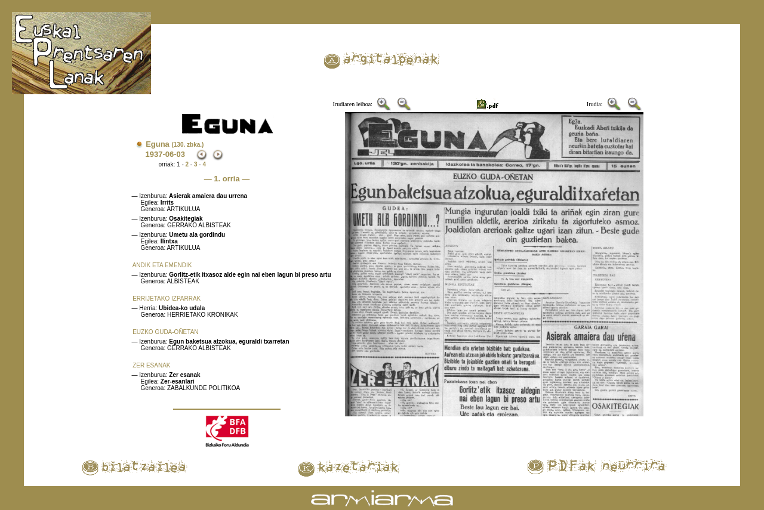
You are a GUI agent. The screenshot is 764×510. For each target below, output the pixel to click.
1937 (154, 154)
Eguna (175, 144)
